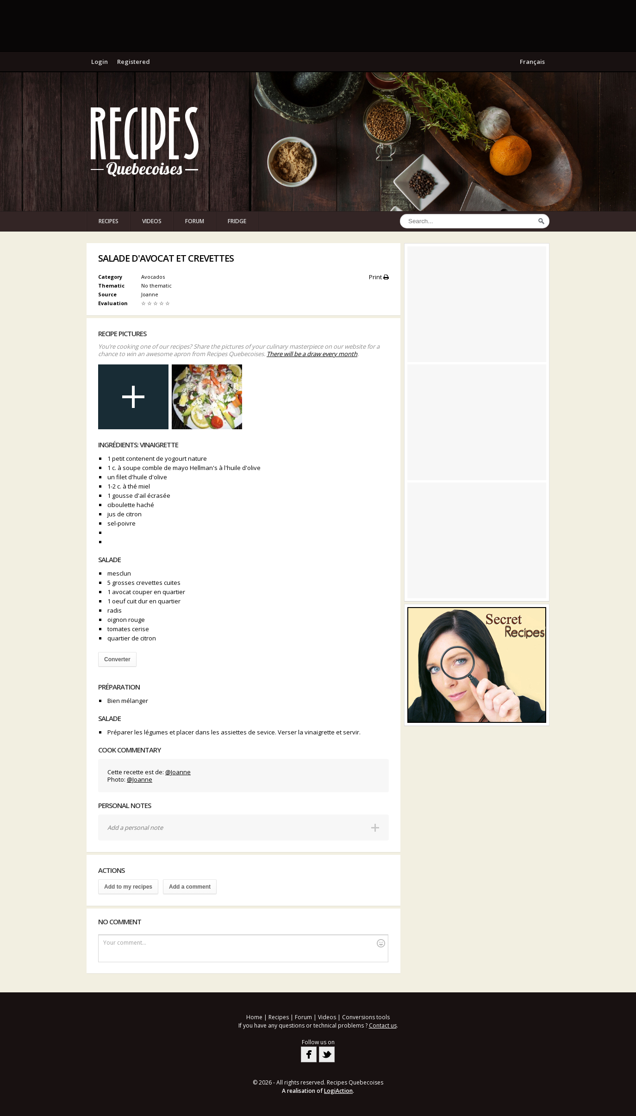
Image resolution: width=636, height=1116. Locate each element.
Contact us (383, 1025)
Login (99, 61)
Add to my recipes (128, 887)
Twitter (327, 1054)
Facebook (309, 1054)
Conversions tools (366, 1017)
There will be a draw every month (312, 354)
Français (532, 61)
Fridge (237, 221)
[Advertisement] (318, 25)
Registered (133, 61)
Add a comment (190, 887)
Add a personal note (135, 827)
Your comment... (244, 943)
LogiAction (338, 1091)
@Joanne (178, 772)
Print (379, 277)
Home (254, 1017)
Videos (152, 221)
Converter (117, 659)
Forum (194, 221)
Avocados (153, 276)
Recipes (108, 221)
